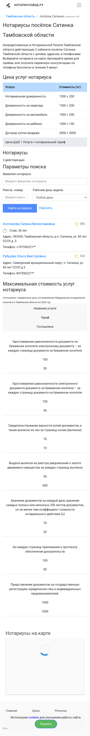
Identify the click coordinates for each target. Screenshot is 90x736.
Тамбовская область (20, 16)
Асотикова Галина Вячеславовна (29, 224)
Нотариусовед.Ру (29, 5)
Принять (46, 724)
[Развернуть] (79, 5)
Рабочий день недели (48, 190)
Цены (36, 710)
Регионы (61, 710)
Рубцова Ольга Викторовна (24, 256)
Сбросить (45, 208)
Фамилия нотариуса (17, 174)
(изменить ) (72, 16)
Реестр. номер (13, 190)
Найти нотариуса (20, 208)
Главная (11, 710)
